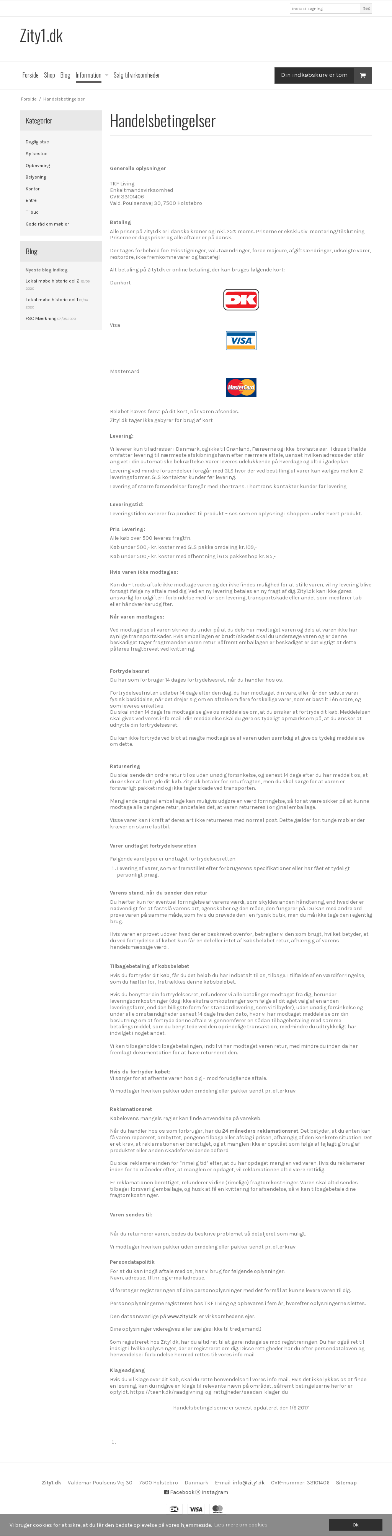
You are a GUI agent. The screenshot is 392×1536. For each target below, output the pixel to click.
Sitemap (346, 1482)
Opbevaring (38, 165)
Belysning (36, 177)
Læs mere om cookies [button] (241, 1524)
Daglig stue (37, 142)
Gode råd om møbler (47, 224)
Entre (31, 200)
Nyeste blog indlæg (47, 270)
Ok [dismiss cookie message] (356, 1525)
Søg (366, 8)
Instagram (212, 1492)
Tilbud (32, 212)
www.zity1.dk (182, 1316)
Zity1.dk (41, 35)
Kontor (32, 189)
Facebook (179, 1492)
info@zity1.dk (249, 1482)
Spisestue (36, 153)
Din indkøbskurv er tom (326, 75)
